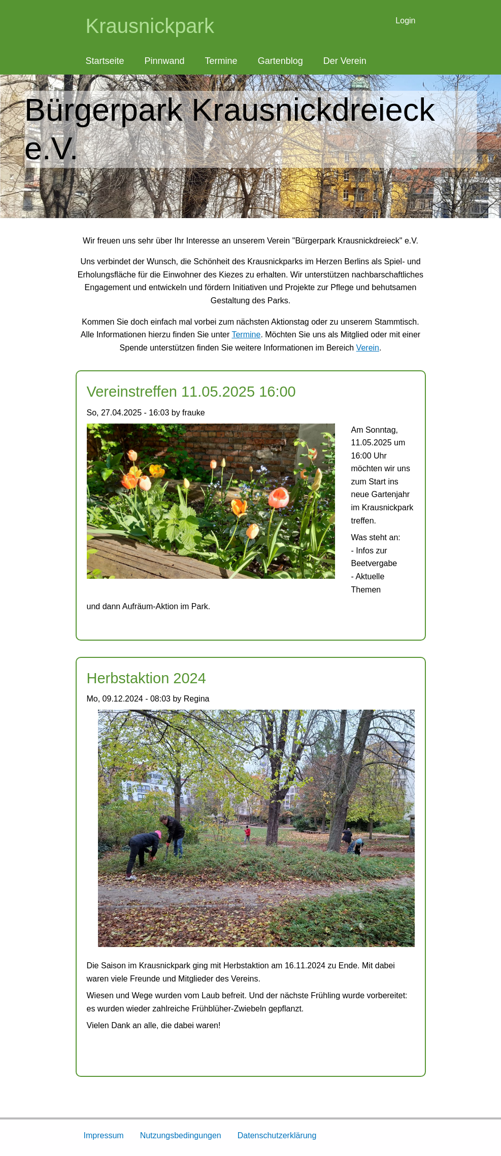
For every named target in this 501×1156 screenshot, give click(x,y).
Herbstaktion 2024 (146, 678)
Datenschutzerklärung (277, 1135)
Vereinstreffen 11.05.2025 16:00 (191, 391)
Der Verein (344, 61)
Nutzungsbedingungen (180, 1135)
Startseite (105, 61)
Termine (221, 61)
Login (405, 20)
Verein (367, 347)
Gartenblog (280, 61)
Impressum (104, 1135)
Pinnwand (165, 61)
